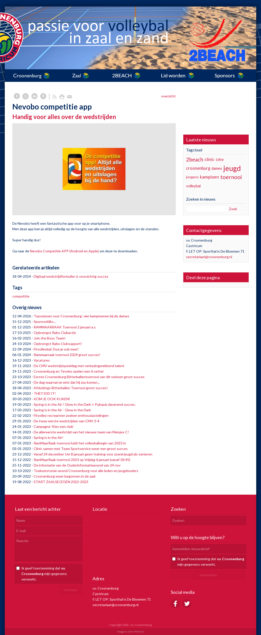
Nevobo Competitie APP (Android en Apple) (64, 251)
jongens (192, 177)
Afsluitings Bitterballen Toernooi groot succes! (71, 388)
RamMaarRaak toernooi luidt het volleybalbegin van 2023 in (80, 443)
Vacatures (42, 360)
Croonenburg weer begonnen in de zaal (64, 476)
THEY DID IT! (45, 393)
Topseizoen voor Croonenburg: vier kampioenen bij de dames (81, 316)
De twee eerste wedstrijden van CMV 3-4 (66, 421)
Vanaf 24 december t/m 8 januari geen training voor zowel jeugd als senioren (93, 454)
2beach (194, 159)
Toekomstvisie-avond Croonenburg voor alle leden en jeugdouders (86, 471)
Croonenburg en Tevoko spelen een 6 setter (69, 371)
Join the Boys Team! (50, 338)
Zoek (233, 209)
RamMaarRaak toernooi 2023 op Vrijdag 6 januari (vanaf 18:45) (82, 459)
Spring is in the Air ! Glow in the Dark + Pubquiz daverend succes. (85, 404)
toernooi (231, 177)
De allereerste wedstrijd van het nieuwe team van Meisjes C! (81, 432)
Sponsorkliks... (45, 321)
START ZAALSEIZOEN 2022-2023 (61, 482)
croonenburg (198, 168)
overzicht (168, 96)
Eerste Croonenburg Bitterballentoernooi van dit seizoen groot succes (89, 377)
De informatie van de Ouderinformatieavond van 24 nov (77, 465)
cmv (220, 159)
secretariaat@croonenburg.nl (209, 257)
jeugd (232, 168)
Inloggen (121, 631)
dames (216, 168)
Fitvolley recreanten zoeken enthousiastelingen (71, 415)
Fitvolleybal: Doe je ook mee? (56, 349)
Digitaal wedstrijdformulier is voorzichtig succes (71, 276)
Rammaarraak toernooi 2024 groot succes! (67, 355)
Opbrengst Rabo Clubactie (55, 332)
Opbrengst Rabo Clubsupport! (58, 343)
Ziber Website (136, 631)
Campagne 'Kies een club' (54, 426)
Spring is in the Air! (48, 437)
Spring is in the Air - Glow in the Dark (62, 410)
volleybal (193, 186)
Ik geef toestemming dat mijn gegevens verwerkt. (44, 573)
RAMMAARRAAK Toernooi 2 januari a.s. (65, 327)
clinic (209, 159)
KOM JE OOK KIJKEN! (52, 399)
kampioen (209, 177)
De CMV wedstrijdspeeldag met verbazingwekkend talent (79, 366)
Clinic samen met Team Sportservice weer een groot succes (81, 448)
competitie (20, 296)
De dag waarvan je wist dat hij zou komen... (67, 382)
